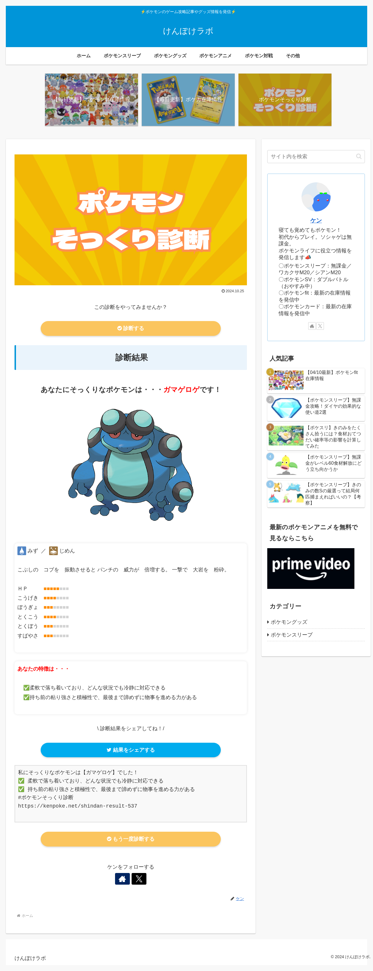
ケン (316, 220)
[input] (316, 156)
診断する (130, 328)
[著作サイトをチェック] (124, 879)
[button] (359, 156)
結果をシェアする (131, 750)
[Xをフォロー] (137, 879)
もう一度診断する (131, 839)
